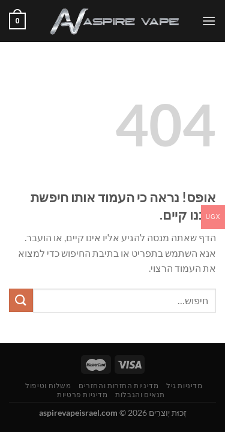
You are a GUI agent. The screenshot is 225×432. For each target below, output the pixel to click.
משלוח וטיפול (48, 385)
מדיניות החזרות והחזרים (118, 385)
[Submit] (21, 300)
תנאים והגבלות (140, 394)
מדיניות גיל (184, 385)
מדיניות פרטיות (82, 394)
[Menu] (209, 20)
